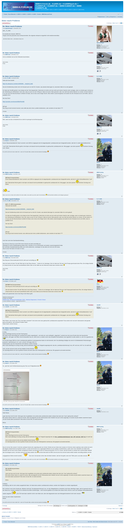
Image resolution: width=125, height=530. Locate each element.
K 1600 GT (51, 526)
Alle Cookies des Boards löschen (100, 521)
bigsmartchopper (9, 28)
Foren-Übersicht (12, 14)
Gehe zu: (74, 512)
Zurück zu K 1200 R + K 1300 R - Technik (12, 512)
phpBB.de (68, 525)
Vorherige (5, 505)
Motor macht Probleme (11, 21)
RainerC (7, 140)
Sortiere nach (69, 505)
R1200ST (74, 526)
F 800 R (79, 526)
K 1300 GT (45, 526)
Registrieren (113, 16)
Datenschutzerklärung (86, 526)
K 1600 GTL (57, 526)
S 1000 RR (63, 526)
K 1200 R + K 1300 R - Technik (34, 14)
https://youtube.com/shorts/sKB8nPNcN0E (13, 101)
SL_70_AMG (8, 78)
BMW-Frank (7, 54)
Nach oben (121, 50)
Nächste (120, 505)
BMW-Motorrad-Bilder (32, 526)
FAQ (108, 16)
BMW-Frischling (8, 174)
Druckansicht (118, 14)
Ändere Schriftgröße (121, 14)
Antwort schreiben (6, 23)
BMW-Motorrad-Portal (47, 14)
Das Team (90, 521)
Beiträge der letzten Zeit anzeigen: (49, 505)
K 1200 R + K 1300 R (21, 14)
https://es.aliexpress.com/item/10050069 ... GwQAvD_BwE (18, 83)
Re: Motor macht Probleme (12, 26)
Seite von (115, 23)
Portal (5, 14)
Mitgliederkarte (101, 16)
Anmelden (120, 16)
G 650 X (69, 526)
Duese (6, 281)
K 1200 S (40, 526)
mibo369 (7, 306)
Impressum (94, 526)
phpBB (58, 524)
